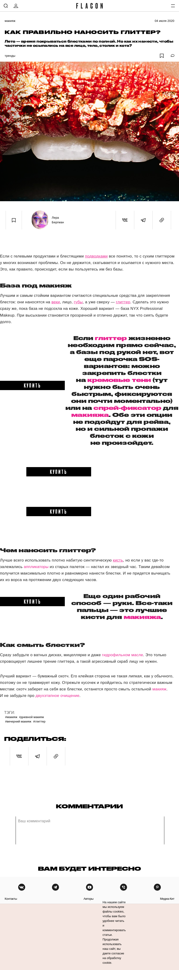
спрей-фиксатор (127, 408)
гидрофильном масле (122, 655)
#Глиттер (39, 721)
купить (32, 385)
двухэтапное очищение (57, 695)
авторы (88, 898)
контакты (11, 898)
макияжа (90, 414)
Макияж (10, 21)
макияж (159, 689)
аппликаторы (36, 567)
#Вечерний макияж (18, 721)
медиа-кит (167, 898)
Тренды (10, 55)
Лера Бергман (58, 220)
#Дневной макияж (31, 717)
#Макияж (11, 717)
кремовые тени (119, 380)
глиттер (111, 338)
